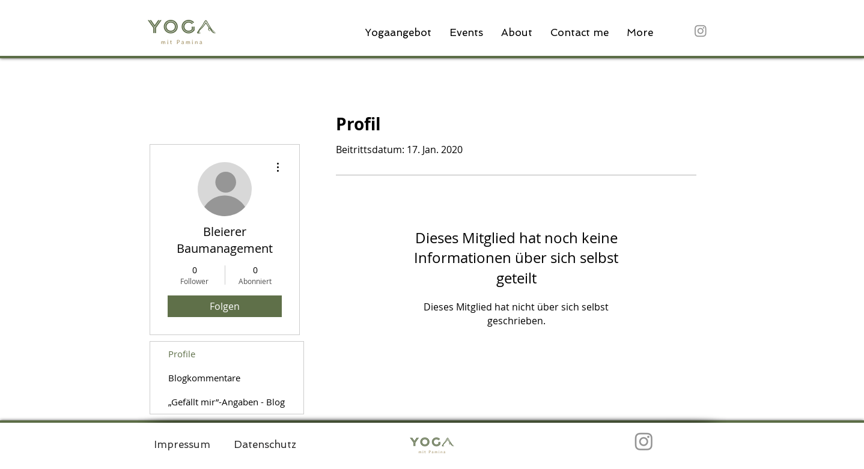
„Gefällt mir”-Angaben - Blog (226, 402)
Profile (181, 354)
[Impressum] (182, 444)
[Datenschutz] (265, 444)
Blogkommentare (204, 378)
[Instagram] (700, 30)
